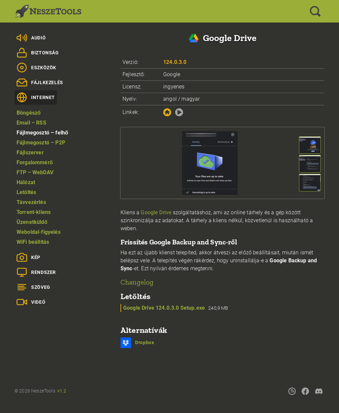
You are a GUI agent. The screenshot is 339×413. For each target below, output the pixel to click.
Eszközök (36, 67)
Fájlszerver (30, 152)
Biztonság (38, 52)
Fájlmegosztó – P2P (41, 142)
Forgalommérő (35, 162)
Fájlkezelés (40, 82)
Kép (28, 257)
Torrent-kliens (34, 212)
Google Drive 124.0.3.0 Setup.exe (164, 308)
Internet (36, 97)
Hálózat (26, 182)
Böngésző (29, 113)
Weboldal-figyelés (39, 232)
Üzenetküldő (32, 222)
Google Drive (156, 212)
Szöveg (33, 287)
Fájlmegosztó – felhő (42, 132)
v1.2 (62, 390)
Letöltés (26, 192)
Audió (31, 37)
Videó (31, 302)
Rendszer (36, 272)
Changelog (137, 282)
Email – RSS (31, 123)
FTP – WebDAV (35, 172)
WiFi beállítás (33, 242)
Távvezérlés (31, 202)
